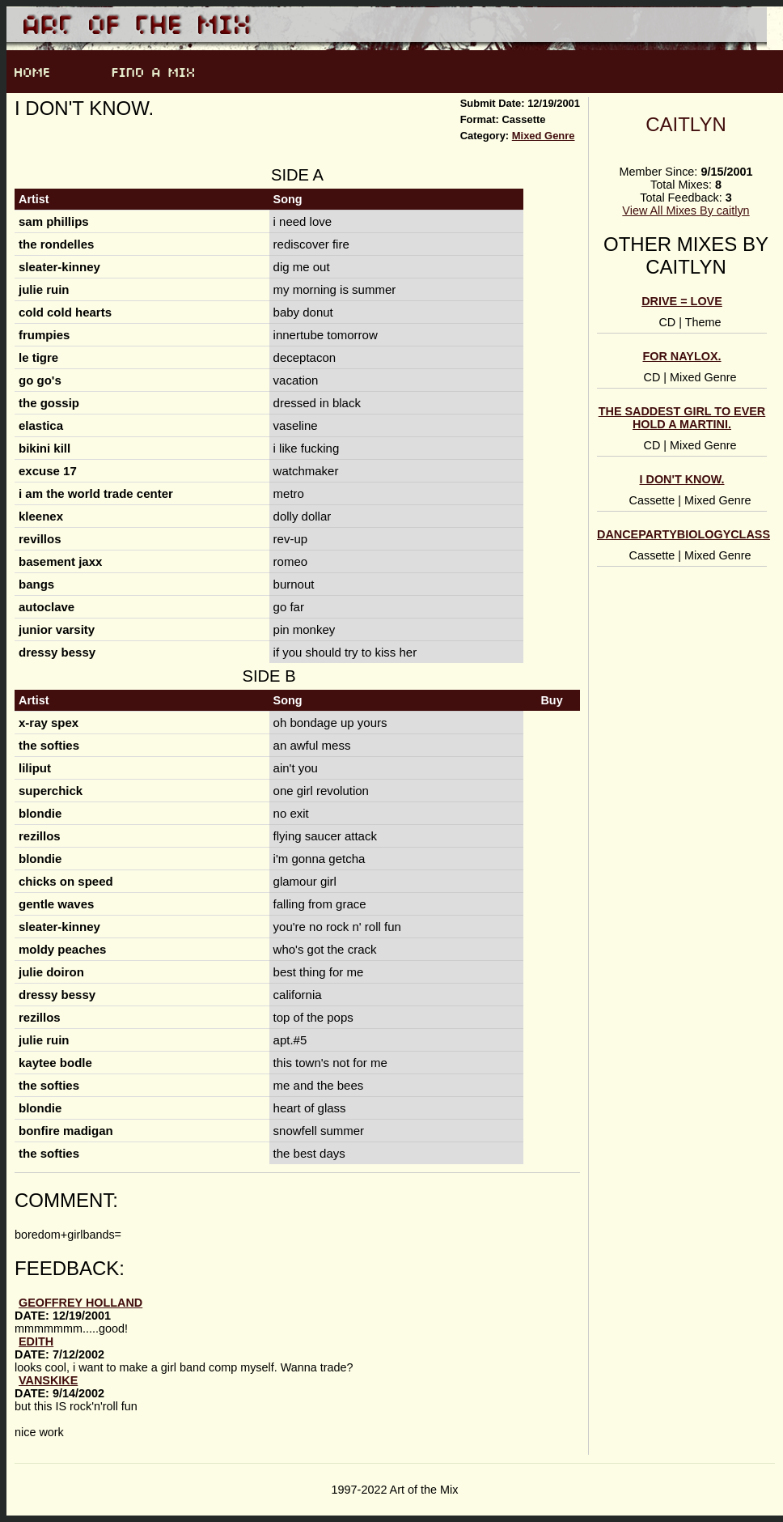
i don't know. (682, 479)
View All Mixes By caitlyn (685, 210)
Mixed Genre (543, 136)
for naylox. (681, 356)
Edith (36, 1341)
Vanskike (48, 1380)
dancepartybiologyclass (683, 534)
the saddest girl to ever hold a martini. (682, 418)
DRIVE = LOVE (681, 301)
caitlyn (685, 124)
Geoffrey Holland (80, 1302)
